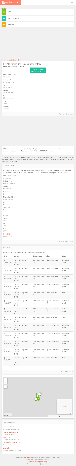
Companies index (11, 60)
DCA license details (13, 18)
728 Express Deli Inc (9, 427)
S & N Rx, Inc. (7, 437)
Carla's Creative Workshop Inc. (12, 443)
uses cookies (26, 457)
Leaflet (50, 416)
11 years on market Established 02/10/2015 (38, 70)
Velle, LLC (6, 448)
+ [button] (6, 379)
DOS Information (12, 12)
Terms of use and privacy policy (38, 462)
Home (3, 60)
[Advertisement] (38, 43)
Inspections (11, 25)
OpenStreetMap (62, 416)
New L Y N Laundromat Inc (10, 432)
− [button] (6, 382)
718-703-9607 (64, 173)
